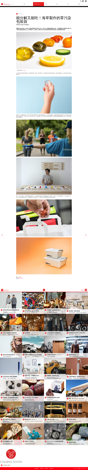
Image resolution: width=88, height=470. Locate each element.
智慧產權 (41, 468)
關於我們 (36, 468)
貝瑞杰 (20, 277)
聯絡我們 (51, 468)
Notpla (24, 70)
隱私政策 (46, 468)
